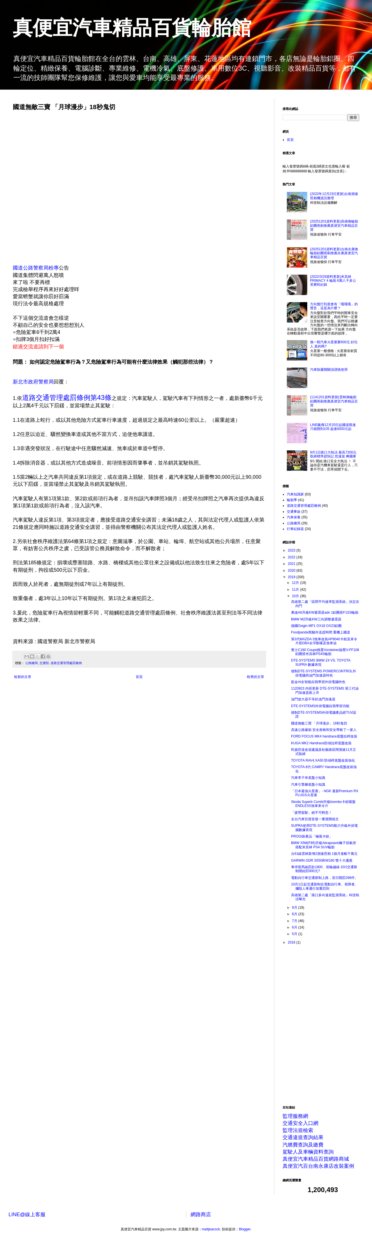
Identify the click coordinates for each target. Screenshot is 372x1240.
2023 (292, 550)
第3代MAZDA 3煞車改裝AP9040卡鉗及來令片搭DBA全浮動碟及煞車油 (324, 641)
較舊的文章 (255, 677)
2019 (292, 577)
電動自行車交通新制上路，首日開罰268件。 (324, 878)
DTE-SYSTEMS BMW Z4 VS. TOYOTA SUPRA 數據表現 (320, 662)
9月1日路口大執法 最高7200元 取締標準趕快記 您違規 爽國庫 (333, 454)
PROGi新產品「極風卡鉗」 (312, 836)
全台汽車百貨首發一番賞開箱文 (315, 819)
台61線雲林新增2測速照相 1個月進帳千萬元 (324, 854)
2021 (292, 564)
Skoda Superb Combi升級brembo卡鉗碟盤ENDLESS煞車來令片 (323, 804)
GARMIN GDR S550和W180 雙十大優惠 (321, 860)
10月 (296, 596)
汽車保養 (293, 517)
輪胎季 (292, 500)
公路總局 (31, 663)
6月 (295, 927)
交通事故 (293, 512)
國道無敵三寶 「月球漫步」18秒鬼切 (319, 723)
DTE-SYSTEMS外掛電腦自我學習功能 (320, 706)
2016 (292, 942)
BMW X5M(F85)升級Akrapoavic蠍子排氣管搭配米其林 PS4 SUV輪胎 (323, 845)
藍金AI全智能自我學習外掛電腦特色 (318, 682)
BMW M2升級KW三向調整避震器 (316, 619)
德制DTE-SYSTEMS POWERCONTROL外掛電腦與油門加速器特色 (323, 673)
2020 (292, 571)
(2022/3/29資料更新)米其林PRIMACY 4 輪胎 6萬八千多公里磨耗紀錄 (333, 281)
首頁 (139, 677)
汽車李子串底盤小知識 (308, 778)
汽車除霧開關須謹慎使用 (329, 370)
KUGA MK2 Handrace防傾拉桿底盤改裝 (321, 743)
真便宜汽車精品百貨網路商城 (316, 1159)
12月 (296, 583)
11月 (296, 590)
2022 (292, 557)
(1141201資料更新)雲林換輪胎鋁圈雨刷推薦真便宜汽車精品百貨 (334, 401)
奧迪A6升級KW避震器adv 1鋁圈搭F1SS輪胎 (324, 612)
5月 (295, 934)
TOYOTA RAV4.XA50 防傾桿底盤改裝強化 (323, 760)
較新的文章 (22, 677)
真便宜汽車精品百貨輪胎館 (132, 28)
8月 (295, 914)
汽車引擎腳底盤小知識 (308, 785)
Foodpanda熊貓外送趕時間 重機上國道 (320, 632)
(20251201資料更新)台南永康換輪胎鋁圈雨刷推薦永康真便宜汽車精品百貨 (334, 253)
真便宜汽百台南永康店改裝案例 (318, 1166)
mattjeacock (211, 1229)
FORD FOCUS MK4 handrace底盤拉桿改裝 (324, 736)
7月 (295, 921)
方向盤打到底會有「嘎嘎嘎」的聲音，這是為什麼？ (334, 306)
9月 (295, 908)
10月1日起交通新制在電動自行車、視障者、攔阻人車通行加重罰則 (324, 886)
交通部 (44, 663)
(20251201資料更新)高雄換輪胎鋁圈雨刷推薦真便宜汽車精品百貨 (334, 225)
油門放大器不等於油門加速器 (313, 699)
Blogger (244, 1229)
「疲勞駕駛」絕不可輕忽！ (311, 813)
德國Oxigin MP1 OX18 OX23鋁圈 (316, 626)
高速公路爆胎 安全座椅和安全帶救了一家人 (324, 730)
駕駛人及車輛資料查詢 (308, 1152)
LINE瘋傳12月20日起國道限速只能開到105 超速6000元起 (333, 427)
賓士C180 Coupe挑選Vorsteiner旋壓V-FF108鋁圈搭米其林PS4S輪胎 (325, 652)
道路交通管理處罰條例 (66, 663)
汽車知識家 (295, 494)
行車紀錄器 (295, 529)
